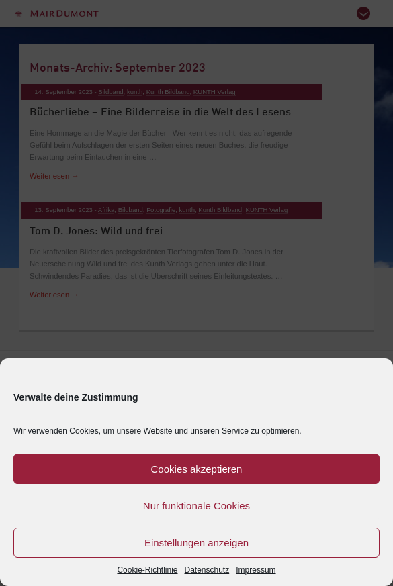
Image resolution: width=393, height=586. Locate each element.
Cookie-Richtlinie (147, 570)
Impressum (255, 570)
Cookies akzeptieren (197, 469)
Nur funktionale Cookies (196, 505)
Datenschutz (207, 570)
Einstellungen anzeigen (196, 542)
